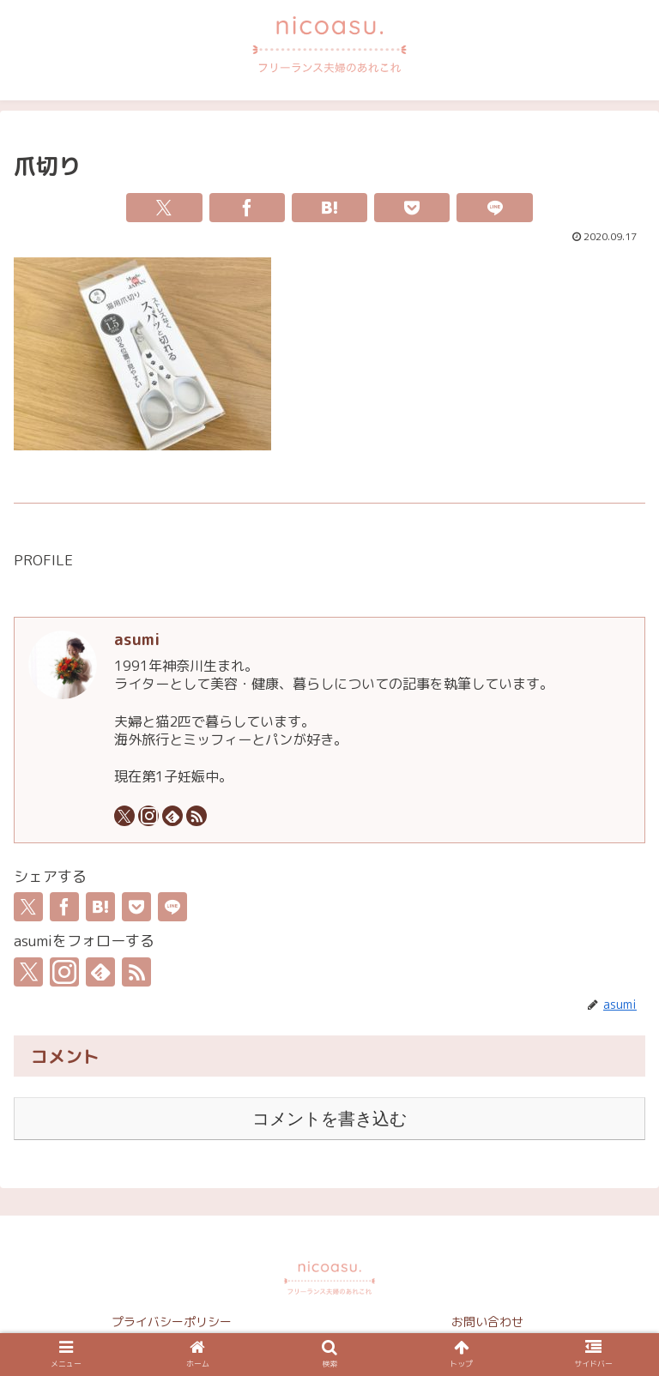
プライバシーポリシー (172, 1321)
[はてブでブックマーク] (329, 207)
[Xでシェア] (164, 207)
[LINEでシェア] (494, 207)
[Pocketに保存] (412, 207)
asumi (137, 639)
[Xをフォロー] (124, 816)
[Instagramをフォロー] (148, 816)
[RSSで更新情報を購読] (196, 816)
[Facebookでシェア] (247, 207)
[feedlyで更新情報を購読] (172, 816)
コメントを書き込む (329, 1118)
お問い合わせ (487, 1321)
